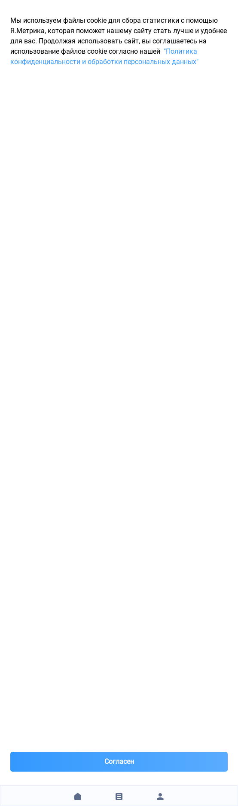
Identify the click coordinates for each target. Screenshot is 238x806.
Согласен (119, 761)
